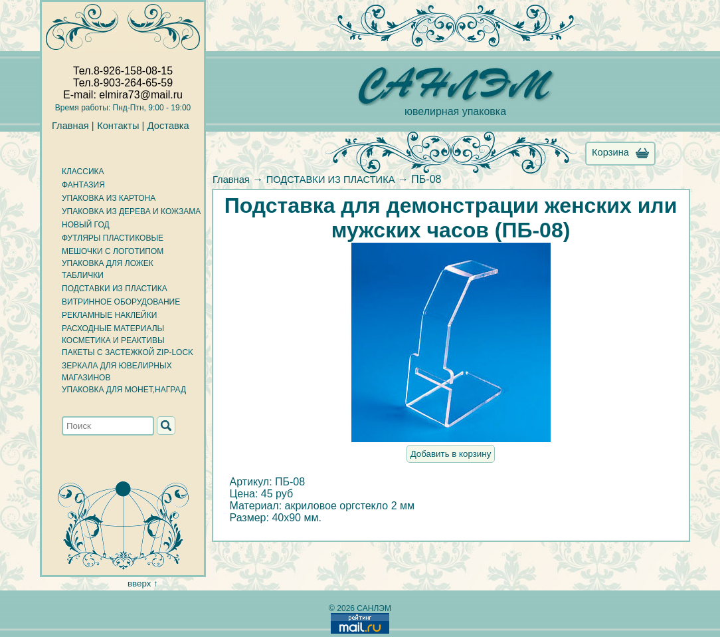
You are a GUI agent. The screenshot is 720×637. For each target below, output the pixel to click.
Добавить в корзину (451, 454)
